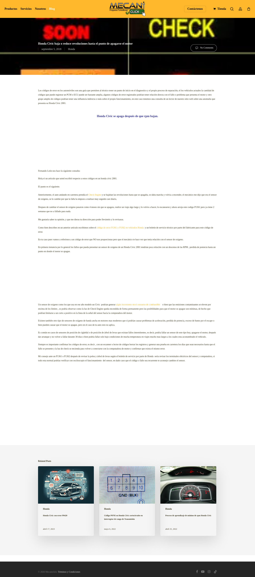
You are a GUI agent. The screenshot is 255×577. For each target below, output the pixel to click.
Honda (71, 49)
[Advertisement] (127, 142)
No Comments (203, 48)
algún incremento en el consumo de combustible (138, 304)
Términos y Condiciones (69, 572)
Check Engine (94, 195)
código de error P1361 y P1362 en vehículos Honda (120, 227)
